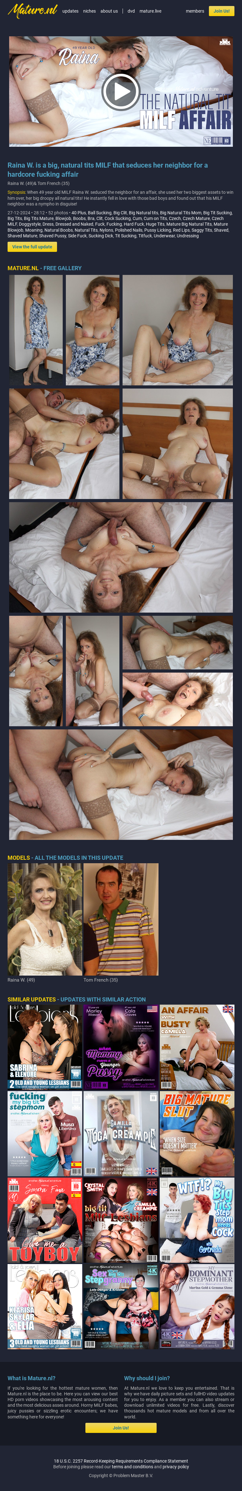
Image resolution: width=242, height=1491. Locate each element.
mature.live (150, 11)
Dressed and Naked (74, 224)
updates (70, 11)
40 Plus (79, 212)
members (195, 11)
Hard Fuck (134, 224)
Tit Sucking (125, 235)
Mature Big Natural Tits (189, 224)
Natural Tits (86, 230)
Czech (175, 218)
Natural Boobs (58, 230)
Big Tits (15, 218)
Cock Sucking (118, 218)
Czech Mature (196, 218)
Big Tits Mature (39, 218)
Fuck (100, 224)
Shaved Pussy (52, 235)
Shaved (221, 230)
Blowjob (63, 218)
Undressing (188, 235)
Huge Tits (155, 224)
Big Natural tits (143, 212)
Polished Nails (128, 230)
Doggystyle (30, 224)
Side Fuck (77, 235)
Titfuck (145, 235)
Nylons (106, 230)
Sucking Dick (101, 235)
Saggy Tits (202, 230)
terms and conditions (132, 1466)
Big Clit (120, 212)
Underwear (164, 235)
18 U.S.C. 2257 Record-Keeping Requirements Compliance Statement (121, 1461)
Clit (99, 218)
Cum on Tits (155, 218)
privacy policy (176, 1466)
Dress (48, 224)
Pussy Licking (157, 230)
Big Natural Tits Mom (180, 212)
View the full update (32, 246)
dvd (131, 11)
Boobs (79, 218)
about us (109, 11)
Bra (91, 218)
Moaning (34, 230)
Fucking (114, 224)
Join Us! (222, 11)
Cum (137, 218)
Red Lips (181, 230)
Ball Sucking (100, 212)
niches (89, 11)
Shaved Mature (22, 235)
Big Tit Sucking (217, 212)
